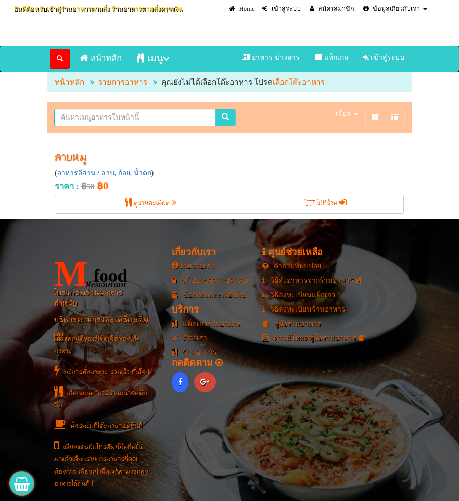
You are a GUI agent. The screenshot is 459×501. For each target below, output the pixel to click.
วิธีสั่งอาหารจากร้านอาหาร (311, 280)
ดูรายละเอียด (151, 203)
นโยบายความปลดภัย (209, 280)
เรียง (347, 114)
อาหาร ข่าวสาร (271, 57)
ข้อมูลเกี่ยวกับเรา (395, 8)
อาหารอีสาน (76, 173)
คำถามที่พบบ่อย (292, 266)
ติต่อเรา (189, 338)
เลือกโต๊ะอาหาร (299, 82)
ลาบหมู (71, 158)
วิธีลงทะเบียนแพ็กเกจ (299, 295)
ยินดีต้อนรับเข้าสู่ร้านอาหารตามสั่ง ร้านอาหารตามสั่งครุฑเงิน (98, 9)
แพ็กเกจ (331, 57)
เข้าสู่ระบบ (281, 8)
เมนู (150, 58)
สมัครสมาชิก (332, 8)
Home (242, 8)
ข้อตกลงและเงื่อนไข (209, 295)
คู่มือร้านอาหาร (292, 324)
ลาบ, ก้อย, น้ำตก (126, 173)
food (90, 273)
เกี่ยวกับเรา (193, 266)
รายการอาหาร (122, 82)
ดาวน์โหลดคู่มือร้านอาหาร (313, 338)
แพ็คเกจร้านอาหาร (206, 324)
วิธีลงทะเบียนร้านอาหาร (304, 309)
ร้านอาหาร (194, 352)
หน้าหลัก (101, 58)
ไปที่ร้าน (325, 203)
